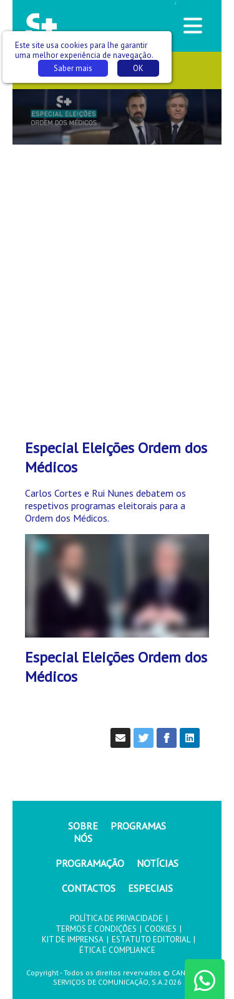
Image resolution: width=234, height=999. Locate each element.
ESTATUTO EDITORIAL (151, 939)
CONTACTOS (88, 888)
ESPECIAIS (150, 888)
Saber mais (73, 68)
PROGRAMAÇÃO (90, 863)
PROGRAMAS (138, 826)
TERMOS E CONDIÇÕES (96, 929)
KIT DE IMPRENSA (73, 939)
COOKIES (161, 929)
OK (138, 68)
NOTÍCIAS (157, 863)
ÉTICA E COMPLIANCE (117, 950)
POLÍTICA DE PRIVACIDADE (116, 918)
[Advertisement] (117, 274)
